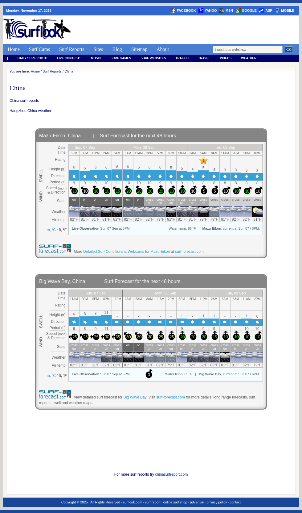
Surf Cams (39, 49)
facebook (186, 10)
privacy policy (216, 502)
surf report (152, 502)
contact (235, 502)
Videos (226, 58)
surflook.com (132, 502)
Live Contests (69, 58)
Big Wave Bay (135, 397)
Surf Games (121, 58)
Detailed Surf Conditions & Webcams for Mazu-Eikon (126, 251)
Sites (98, 49)
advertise (197, 502)
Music (96, 58)
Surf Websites (153, 58)
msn (229, 10)
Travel (204, 58)
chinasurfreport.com (171, 474)
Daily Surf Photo (32, 58)
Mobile (287, 10)
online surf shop (175, 502)
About (163, 49)
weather (248, 58)
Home (14, 49)
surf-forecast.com (189, 251)
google (249, 10)
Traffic (182, 58)
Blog (117, 49)
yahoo (211, 10)
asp (268, 10)
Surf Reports (71, 49)
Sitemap (139, 49)
